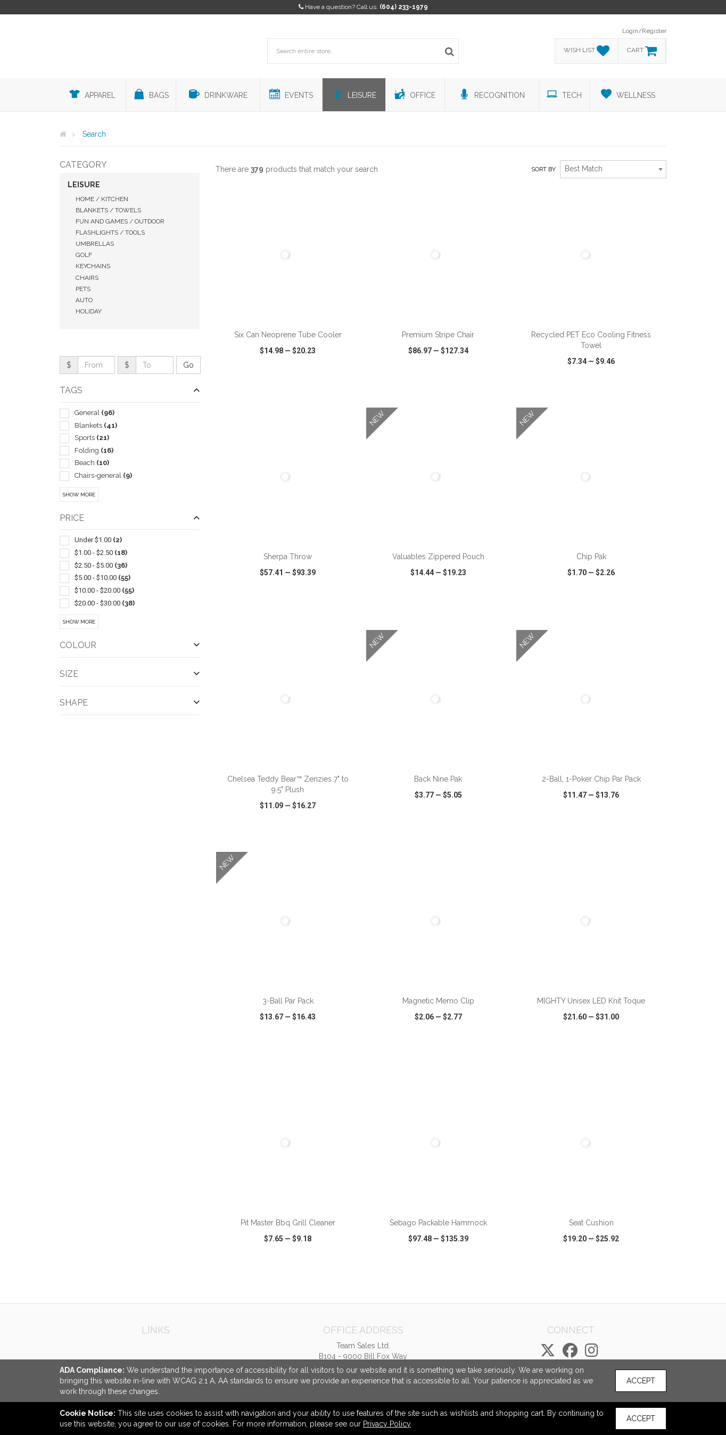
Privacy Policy (387, 1424)
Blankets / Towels (108, 210)
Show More (79, 494)
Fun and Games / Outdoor (120, 221)
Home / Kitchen (102, 199)
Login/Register (644, 31)
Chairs (87, 277)
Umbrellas (95, 243)
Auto (84, 300)
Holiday (89, 311)
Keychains (93, 266)
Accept (640, 1380)
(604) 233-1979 (404, 7)
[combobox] (613, 169)
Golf (84, 255)
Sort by (543, 169)
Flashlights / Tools (110, 232)
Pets (83, 289)
